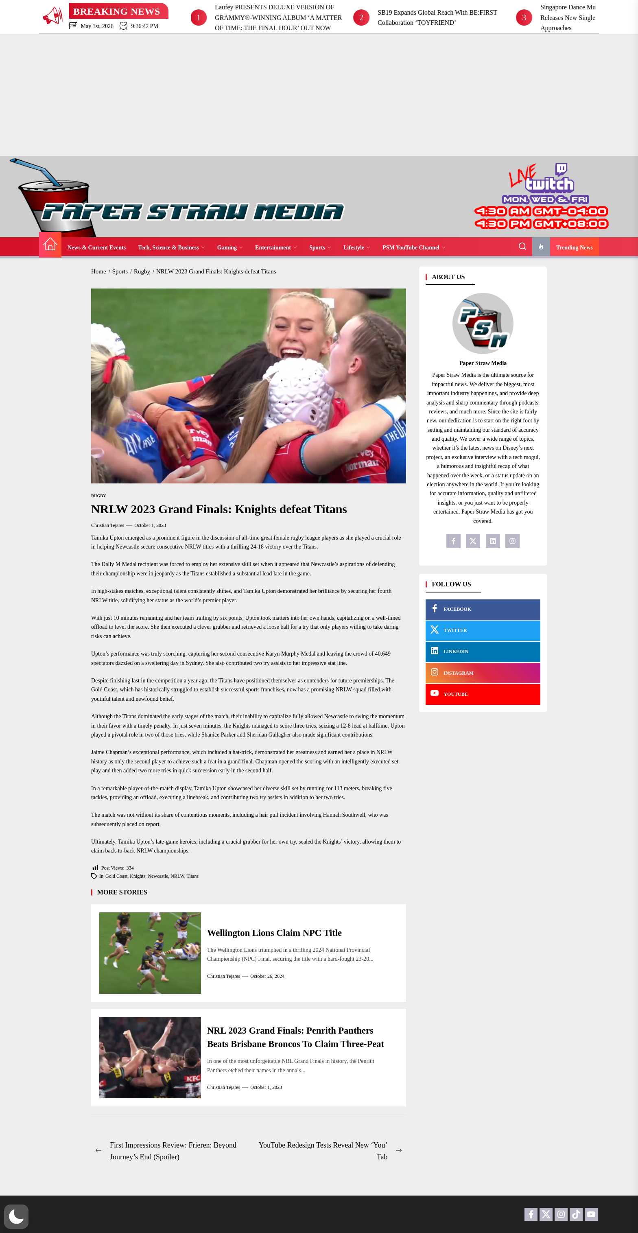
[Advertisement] (319, 95)
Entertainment (276, 248)
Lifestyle (356, 248)
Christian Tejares (107, 525)
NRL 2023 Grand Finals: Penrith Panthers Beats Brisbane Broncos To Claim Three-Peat (295, 1037)
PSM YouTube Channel (414, 248)
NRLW (177, 876)
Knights (137, 876)
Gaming (230, 248)
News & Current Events (97, 248)
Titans (192, 876)
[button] (16, 1217)
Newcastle (158, 876)
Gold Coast (116, 876)
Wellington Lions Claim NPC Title (279, 932)
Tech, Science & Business (171, 248)
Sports (320, 248)
